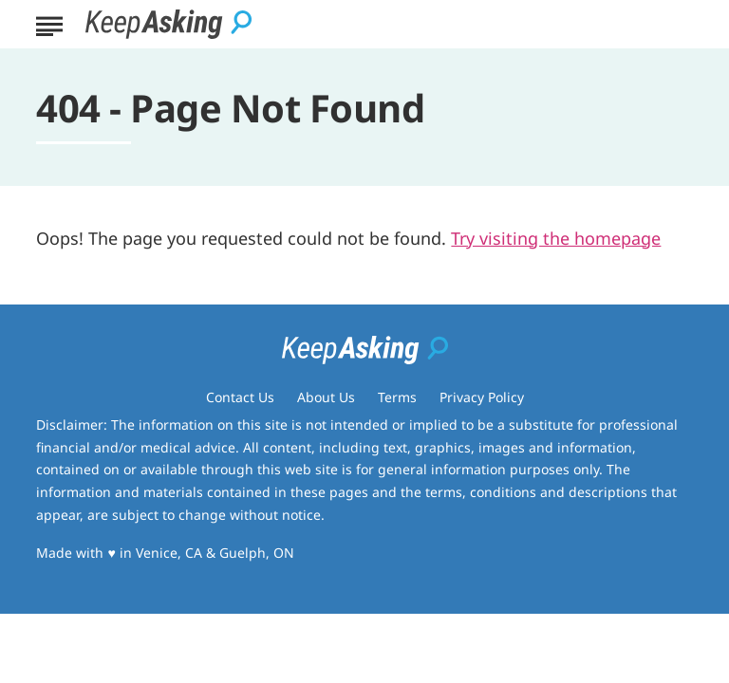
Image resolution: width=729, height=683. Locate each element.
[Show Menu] (49, 22)
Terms (397, 397)
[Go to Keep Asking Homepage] (168, 24)
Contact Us (240, 397)
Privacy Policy (481, 397)
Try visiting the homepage (556, 238)
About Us (326, 397)
